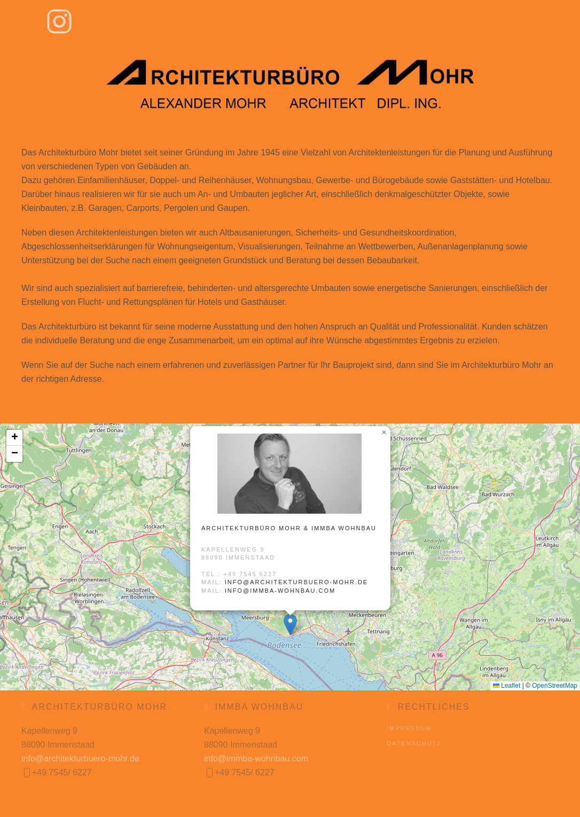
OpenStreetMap (554, 685)
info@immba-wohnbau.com (280, 590)
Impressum (409, 728)
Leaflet (506, 685)
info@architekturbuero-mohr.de (296, 582)
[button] (290, 624)
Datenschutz (414, 743)
